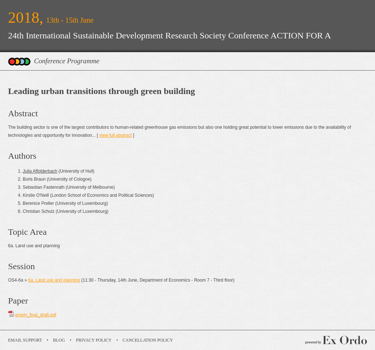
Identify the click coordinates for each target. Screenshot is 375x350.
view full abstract (115, 135)
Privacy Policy (94, 340)
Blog (59, 340)
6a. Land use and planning (54, 280)
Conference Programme (66, 61)
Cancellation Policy (148, 340)
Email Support (25, 340)
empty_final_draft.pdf (35, 314)
